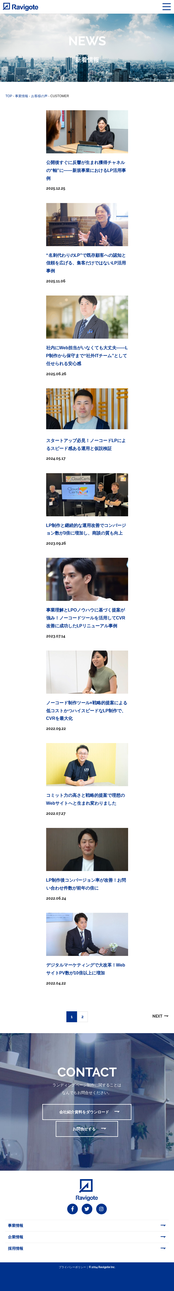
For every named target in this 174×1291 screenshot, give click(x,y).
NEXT (157, 1016)
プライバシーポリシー (72, 1267)
